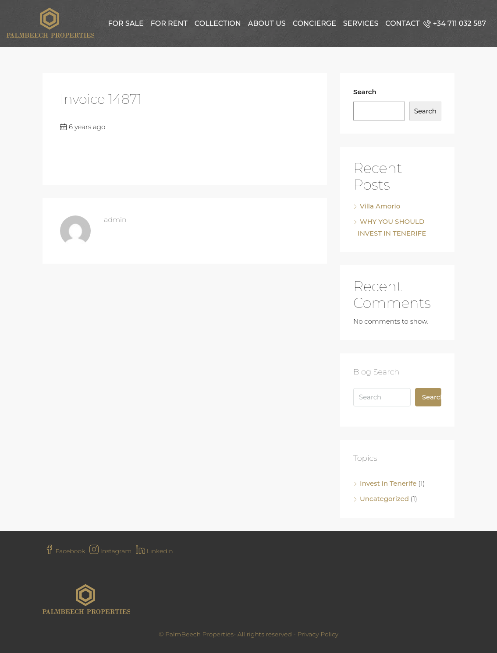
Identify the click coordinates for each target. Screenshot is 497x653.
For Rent (169, 23)
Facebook (65, 551)
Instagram (110, 551)
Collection (218, 23)
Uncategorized (384, 498)
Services (360, 23)
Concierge (314, 23)
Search (364, 92)
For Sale (125, 23)
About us (267, 23)
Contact (402, 23)
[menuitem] (456, 23)
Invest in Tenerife (388, 483)
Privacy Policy (317, 634)
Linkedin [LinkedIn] (154, 551)
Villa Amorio (380, 206)
